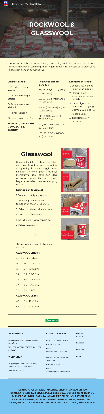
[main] (52, 28)
